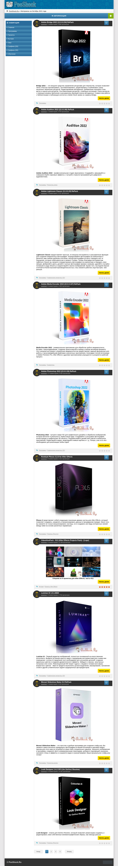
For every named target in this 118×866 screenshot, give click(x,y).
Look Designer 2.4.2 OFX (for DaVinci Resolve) (60, 769)
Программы (42, 103)
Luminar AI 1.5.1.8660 (50, 593)
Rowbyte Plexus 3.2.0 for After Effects (57, 457)
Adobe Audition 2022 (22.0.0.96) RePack (57, 109)
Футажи (41, 586)
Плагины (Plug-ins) (52, 534)
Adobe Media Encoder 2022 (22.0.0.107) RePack (61, 284)
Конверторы (50, 365)
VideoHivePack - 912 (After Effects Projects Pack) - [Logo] (65, 540)
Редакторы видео (52, 763)
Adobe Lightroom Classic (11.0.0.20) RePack (59, 191)
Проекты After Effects (51, 586)
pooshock (44, 24)
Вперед (69, 851)
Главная (10, 27)
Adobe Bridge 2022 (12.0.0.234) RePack (57, 22)
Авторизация (59, 16)
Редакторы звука (52, 185)
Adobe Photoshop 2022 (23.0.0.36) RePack (58, 371)
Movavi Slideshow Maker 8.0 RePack (56, 682)
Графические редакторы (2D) (56, 277)
